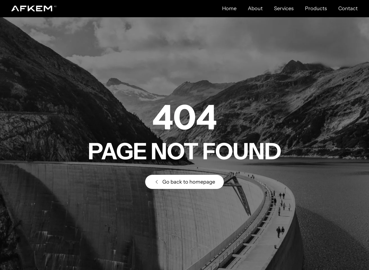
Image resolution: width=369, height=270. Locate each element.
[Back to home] (33, 8)
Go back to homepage (184, 182)
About (255, 8)
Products (316, 8)
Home (229, 8)
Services (284, 8)
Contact (348, 8)
